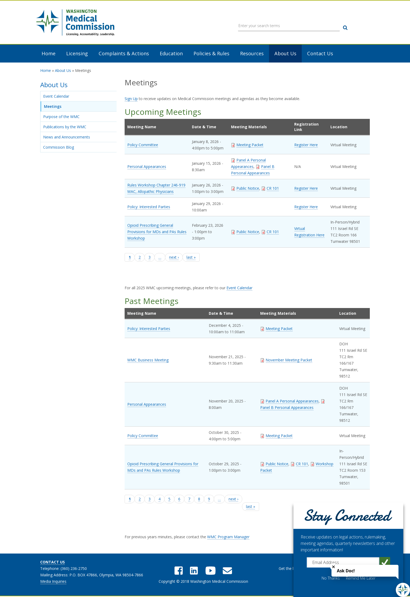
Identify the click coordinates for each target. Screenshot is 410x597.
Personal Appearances (146, 167)
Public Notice (247, 188)
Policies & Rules (211, 54)
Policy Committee (142, 145)
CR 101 (273, 188)
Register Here (306, 145)
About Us (285, 54)
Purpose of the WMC (61, 117)
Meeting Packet (249, 145)
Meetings (52, 106)
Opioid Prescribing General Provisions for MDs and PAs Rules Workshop (157, 232)
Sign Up (131, 99)
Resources (252, 54)
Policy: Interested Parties (148, 207)
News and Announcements (66, 137)
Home (48, 54)
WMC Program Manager (228, 537)
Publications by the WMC (64, 127)
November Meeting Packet (289, 360)
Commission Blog (58, 147)
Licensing (77, 54)
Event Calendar (56, 96)
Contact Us (320, 54)
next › (174, 257)
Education (171, 54)
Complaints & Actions (124, 54)
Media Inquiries (53, 581)
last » (191, 257)
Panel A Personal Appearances (292, 401)
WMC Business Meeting (148, 360)
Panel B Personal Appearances (287, 407)
